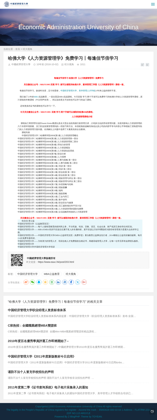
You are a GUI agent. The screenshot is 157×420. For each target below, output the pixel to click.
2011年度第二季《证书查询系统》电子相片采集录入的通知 (48, 387)
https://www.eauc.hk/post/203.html (56, 262)
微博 (26, 282)
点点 (64, 282)
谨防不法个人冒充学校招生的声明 (31, 372)
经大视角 (27, 49)
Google (84, 282)
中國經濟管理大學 (20, 64)
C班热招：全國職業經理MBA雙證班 (32, 325)
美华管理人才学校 (87, 90)
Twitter (77, 282)
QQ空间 (45, 282)
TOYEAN (97, 416)
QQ (38, 282)
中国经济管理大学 (68, 90)
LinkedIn (58, 282)
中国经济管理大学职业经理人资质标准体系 (37, 310)
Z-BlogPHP (74, 416)
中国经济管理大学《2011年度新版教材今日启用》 (42, 356)
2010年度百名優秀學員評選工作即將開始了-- (38, 341)
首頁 (17, 49)
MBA (36, 97)
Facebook (71, 282)
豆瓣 (51, 282)
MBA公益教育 (52, 273)
